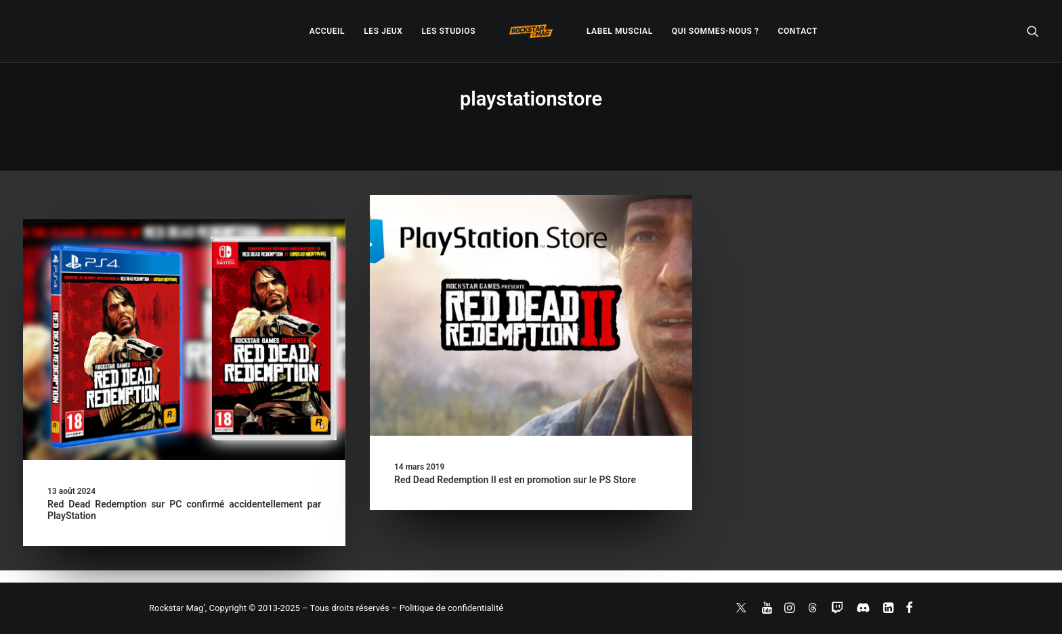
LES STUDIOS (448, 31)
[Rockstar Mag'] (531, 31)
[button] (1033, 31)
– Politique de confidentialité (447, 608)
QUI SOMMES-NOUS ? (715, 31)
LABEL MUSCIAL (620, 31)
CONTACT (797, 31)
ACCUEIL (327, 31)
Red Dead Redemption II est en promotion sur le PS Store (515, 479)
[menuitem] (327, 31)
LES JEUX (383, 31)
